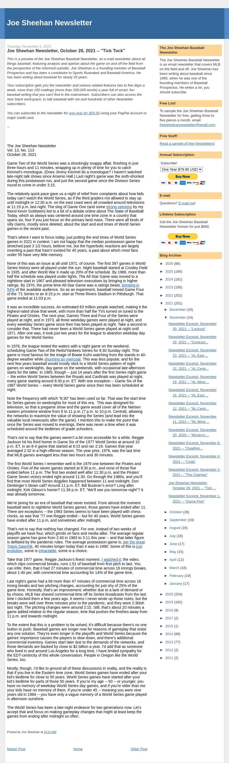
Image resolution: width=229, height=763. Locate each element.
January (176, 584)
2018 (169, 610)
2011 (169, 658)
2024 (169, 279)
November (178, 317)
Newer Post (16, 749)
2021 (169, 303)
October (176, 512)
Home (78, 749)
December (178, 309)
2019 (169, 602)
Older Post (139, 749)
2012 (169, 650)
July (173, 536)
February (177, 576)
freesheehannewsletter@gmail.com (187, 125)
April (173, 560)
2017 (169, 618)
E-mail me (187, 203)
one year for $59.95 (84, 113)
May (173, 552)
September (178, 520)
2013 (169, 642)
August (175, 528)
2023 (169, 287)
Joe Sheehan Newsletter (49, 23)
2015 (169, 626)
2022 (169, 295)
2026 (169, 263)
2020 (169, 594)
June (173, 544)
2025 (169, 271)
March (174, 568)
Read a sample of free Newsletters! (187, 143)
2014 (169, 634)
